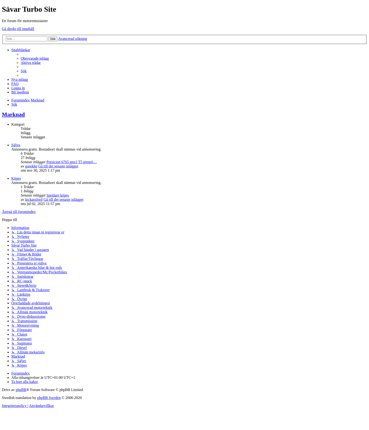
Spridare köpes (57, 195)
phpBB (21, 390)
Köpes (16, 178)
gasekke (31, 166)
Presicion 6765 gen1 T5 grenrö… (71, 162)
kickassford (34, 199)
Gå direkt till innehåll (18, 29)
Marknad (13, 114)
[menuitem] (35, 58)
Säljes (15, 145)
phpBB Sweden (49, 398)
